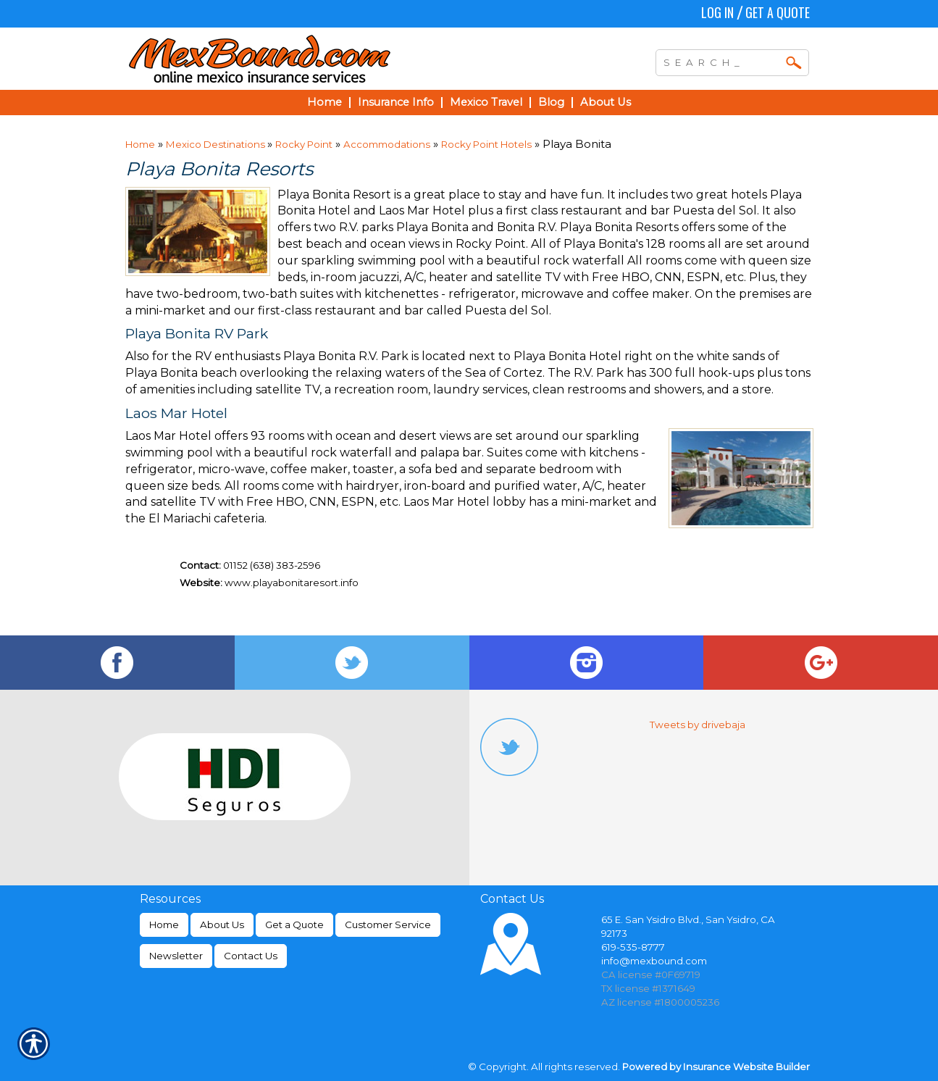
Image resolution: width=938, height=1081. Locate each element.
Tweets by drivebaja (697, 724)
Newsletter (176, 955)
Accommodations (386, 144)
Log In (717, 12)
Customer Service (388, 924)
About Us (222, 924)
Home (140, 144)
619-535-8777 (633, 947)
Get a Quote (777, 12)
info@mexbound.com (654, 961)
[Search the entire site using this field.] (721, 61)
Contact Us (250, 955)
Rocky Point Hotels (486, 144)
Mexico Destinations (216, 144)
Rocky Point (303, 144)
